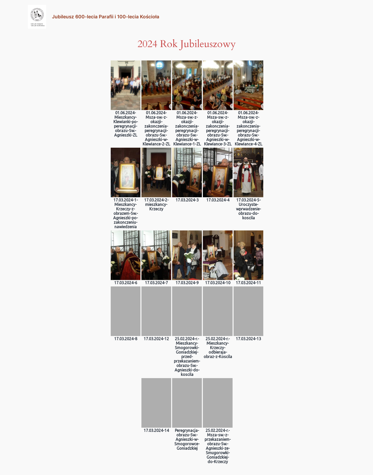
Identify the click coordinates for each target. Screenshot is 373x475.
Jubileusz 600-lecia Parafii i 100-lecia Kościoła (105, 17)
